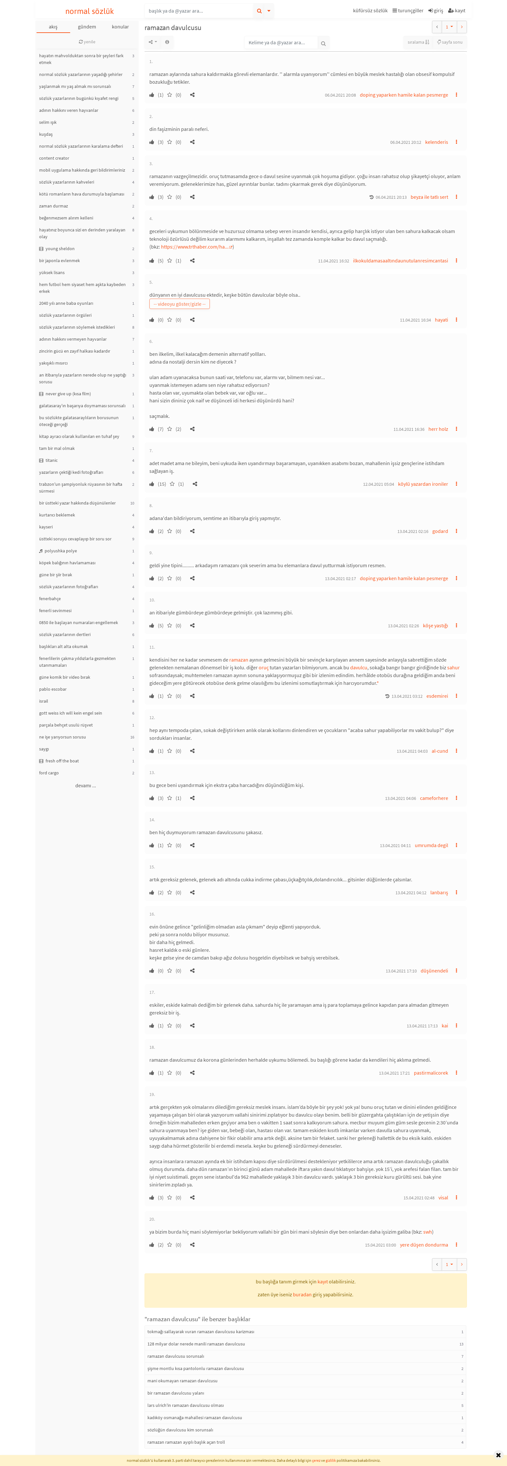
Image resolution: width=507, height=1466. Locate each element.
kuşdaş (46, 134)
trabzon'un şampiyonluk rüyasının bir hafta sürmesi (80, 487)
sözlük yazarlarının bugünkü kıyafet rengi (78, 98)
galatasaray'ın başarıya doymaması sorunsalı (82, 406)
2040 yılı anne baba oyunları (66, 303)
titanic (48, 460)
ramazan (238, 659)
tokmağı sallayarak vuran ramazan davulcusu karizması (200, 1331)
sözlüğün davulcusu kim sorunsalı (180, 1430)
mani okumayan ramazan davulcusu (182, 1381)
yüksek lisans (52, 272)
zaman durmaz (53, 206)
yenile (87, 42)
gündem (87, 26)
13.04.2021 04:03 (412, 751)
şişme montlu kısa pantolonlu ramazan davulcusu (195, 1368)
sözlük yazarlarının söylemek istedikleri (77, 327)
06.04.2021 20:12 (405, 142)
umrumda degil (431, 845)
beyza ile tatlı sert (429, 197)
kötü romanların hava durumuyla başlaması (81, 194)
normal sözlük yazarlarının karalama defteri (81, 146)
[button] (371, 11)
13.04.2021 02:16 (412, 531)
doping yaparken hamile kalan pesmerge (404, 94)
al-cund (440, 751)
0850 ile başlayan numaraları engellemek (78, 622)
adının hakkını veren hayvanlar (68, 110)
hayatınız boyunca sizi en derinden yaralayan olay (82, 233)
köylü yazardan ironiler (423, 484)
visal (443, 1197)
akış (53, 26)
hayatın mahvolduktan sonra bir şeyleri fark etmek (81, 59)
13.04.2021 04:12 (410, 893)
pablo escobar (53, 689)
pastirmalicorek (431, 1072)
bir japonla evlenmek (59, 260)
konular (120, 26)
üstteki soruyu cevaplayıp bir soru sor (75, 539)
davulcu (358, 667)
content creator (54, 158)
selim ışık (48, 122)
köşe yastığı (435, 625)
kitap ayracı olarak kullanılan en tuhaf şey (79, 436)
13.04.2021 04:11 (395, 845)
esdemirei (437, 696)
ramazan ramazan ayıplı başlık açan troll (186, 1442)
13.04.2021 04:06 (400, 798)
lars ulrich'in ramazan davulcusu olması (185, 1405)
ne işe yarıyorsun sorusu (62, 737)
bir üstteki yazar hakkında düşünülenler (77, 503)
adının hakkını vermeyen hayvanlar (73, 339)
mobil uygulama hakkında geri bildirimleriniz (82, 170)
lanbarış (439, 892)
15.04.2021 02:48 (419, 1198)
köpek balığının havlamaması (67, 563)
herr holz (438, 429)
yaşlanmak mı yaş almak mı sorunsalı (75, 86)
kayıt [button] (323, 1281)
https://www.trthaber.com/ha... (195, 246)
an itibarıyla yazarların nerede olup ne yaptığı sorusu (82, 378)
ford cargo (49, 773)
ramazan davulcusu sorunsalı (175, 1356)
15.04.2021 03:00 (380, 1245)
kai (445, 1025)
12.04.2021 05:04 (378, 484)
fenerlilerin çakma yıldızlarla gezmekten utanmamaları (77, 661)
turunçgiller (408, 10)
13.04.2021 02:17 (340, 578)
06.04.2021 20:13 (391, 197)
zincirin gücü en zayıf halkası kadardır (74, 351)
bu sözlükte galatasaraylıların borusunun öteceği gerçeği (79, 421)
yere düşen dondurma (424, 1244)
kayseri (46, 527)
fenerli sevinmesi (55, 610)
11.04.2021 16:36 (409, 429)
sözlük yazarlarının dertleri (65, 634)
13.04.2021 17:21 (394, 1073)
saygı (44, 749)
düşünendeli (434, 970)
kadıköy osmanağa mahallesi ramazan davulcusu (194, 1417)
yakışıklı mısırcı (53, 363)
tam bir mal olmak (57, 448)
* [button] (378, 683)
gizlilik (331, 1460)
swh (427, 1231)
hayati (441, 319)
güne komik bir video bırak (64, 677)
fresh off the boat (59, 761)
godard (440, 531)
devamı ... (85, 785)
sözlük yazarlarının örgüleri (65, 315)
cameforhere (434, 798)
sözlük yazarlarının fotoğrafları (68, 587)
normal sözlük (89, 11)
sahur (453, 667)
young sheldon (57, 248)
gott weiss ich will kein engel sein (70, 713)
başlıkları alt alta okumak (63, 646)
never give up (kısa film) (65, 394)
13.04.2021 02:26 (403, 626)
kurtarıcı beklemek (57, 515)
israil (43, 701)
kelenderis (436, 142)
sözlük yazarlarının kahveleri (66, 182)
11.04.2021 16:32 (333, 261)
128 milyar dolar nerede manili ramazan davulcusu (196, 1344)
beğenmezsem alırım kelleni (66, 218)
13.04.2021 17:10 (401, 971)
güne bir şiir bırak (55, 575)
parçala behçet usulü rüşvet (66, 725)
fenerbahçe (50, 598)
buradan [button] (302, 1294)
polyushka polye (58, 551)
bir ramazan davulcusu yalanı (175, 1393)
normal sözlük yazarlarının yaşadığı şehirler (81, 74)
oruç (264, 667)
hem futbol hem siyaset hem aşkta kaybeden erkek (82, 288)
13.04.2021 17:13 (422, 1026)
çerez (316, 1460)
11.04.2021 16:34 (415, 320)
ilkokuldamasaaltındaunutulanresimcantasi (400, 260)
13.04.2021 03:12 (407, 696)
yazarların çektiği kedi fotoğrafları (71, 472)
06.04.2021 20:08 (340, 95)
